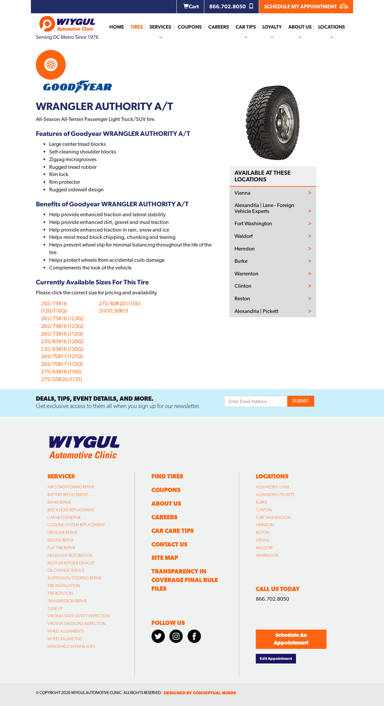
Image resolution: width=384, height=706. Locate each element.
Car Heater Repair (64, 517)
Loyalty (272, 27)
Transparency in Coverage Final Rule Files (184, 580)
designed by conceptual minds (200, 692)
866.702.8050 (231, 6)
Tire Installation (64, 585)
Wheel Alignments (66, 631)
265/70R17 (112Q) (62, 364)
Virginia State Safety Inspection (79, 616)
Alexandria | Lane (273, 487)
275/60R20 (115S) (119, 303)
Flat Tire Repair (61, 548)
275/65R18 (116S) (61, 371)
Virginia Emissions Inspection (77, 623)
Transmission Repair (67, 601)
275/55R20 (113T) (61, 379)
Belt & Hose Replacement (71, 510)
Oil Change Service (66, 570)
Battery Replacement (68, 494)
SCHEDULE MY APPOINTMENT (306, 6)
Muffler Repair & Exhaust (71, 563)
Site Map (164, 557)
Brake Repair (59, 502)
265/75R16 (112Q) (62, 334)
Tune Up (55, 608)
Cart (191, 6)
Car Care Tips (172, 530)
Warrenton (246, 274)
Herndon (245, 249)
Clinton (243, 286)
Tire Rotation (60, 593)
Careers (218, 27)
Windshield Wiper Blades (71, 646)
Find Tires (167, 476)
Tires (137, 27)
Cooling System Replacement (76, 525)
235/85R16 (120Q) (62, 341)
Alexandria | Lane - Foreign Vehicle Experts (264, 208)
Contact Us (169, 544)
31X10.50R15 (113, 311)
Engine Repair (60, 540)
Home (116, 27)
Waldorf (243, 236)
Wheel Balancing (65, 639)
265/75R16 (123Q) (62, 318)
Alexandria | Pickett (256, 311)
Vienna (242, 193)
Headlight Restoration (70, 555)
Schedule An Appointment (291, 639)
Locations (331, 27)
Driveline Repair (62, 532)
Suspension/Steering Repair (74, 578)
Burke (241, 261)
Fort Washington (253, 224)
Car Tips (246, 27)
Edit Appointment (276, 658)
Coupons (190, 27)
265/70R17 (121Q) (62, 356)
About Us (300, 27)
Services (160, 27)
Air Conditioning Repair (71, 487)
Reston (242, 299)
